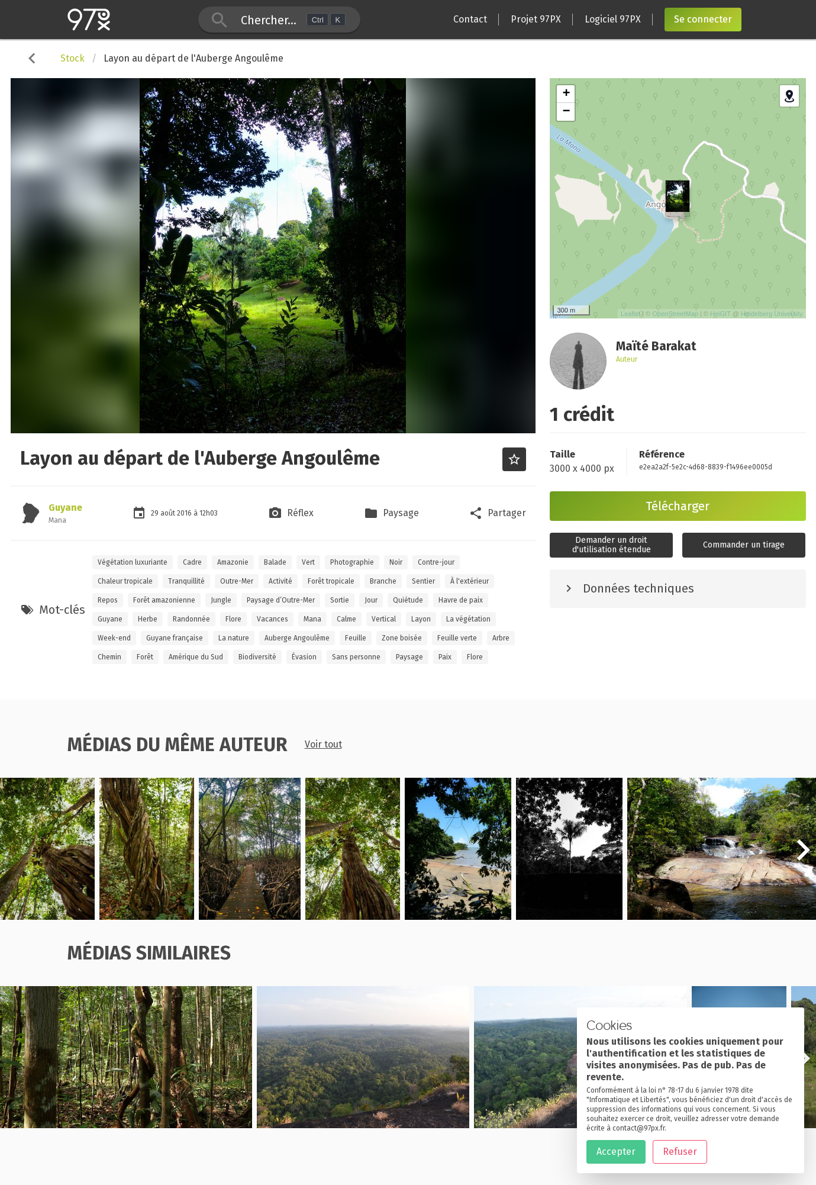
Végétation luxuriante (132, 562)
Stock (72, 58)
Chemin (109, 657)
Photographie (352, 562)
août (168, 513)
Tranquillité (186, 581)
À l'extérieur (469, 581)
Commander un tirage (744, 545)
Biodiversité (257, 657)
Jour (371, 600)
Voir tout (323, 744)
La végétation (468, 619)
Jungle (221, 600)
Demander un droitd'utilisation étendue (611, 545)
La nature (233, 638)
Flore (233, 619)
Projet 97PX (536, 19)
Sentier (423, 581)
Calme (346, 619)
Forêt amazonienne (164, 600)
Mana (312, 619)
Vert (308, 562)
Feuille (355, 638)
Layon (421, 619)
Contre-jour (436, 562)
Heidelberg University (772, 313)
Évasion (304, 657)
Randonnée (191, 619)
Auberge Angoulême (297, 638)
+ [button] (566, 94)
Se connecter (703, 19)
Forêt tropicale (331, 581)
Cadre (192, 562)
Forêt (145, 657)
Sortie (339, 600)
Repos (108, 600)
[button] (803, 856)
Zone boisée (402, 638)
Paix (444, 657)
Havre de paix (460, 600)
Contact (470, 19)
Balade (275, 562)
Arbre (500, 638)
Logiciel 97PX (613, 19)
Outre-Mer (236, 581)
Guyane (65, 507)
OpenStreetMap (675, 313)
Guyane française (174, 638)
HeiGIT (720, 313)
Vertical (384, 619)
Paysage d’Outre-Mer (281, 600)
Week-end (114, 638)
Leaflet (630, 313)
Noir (395, 562)
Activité (280, 581)
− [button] (566, 112)
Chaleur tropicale (125, 581)
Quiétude (408, 600)
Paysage (409, 657)
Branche (383, 581)
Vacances (272, 619)
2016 (185, 513)
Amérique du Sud (196, 657)
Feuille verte (457, 638)
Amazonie (233, 562)
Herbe (147, 619)
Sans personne (356, 657)
